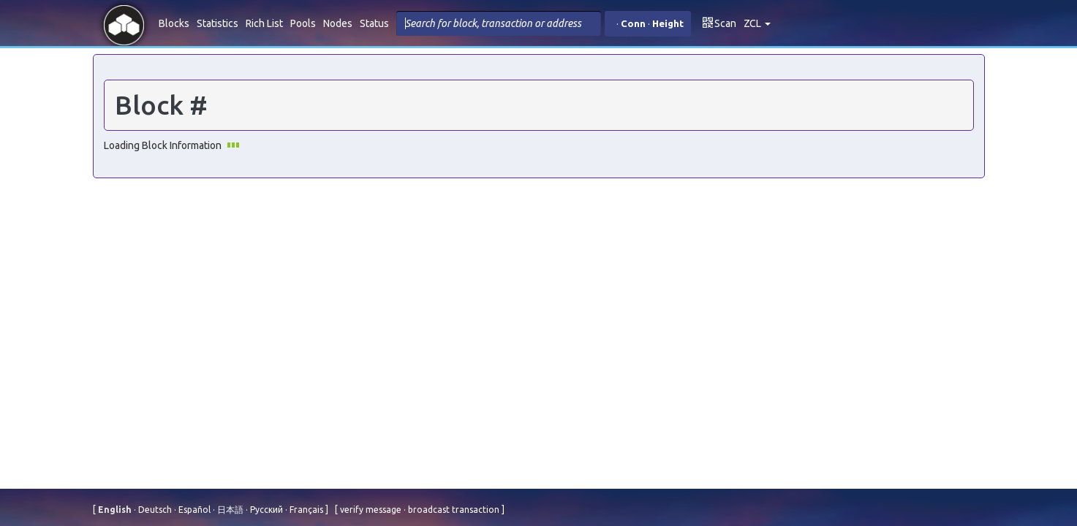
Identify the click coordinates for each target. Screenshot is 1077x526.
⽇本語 (229, 509)
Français (305, 509)
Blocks (174, 23)
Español (193, 509)
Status (374, 23)
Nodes (337, 23)
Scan (719, 23)
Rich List (264, 23)
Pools (303, 23)
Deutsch (154, 509)
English (116, 509)
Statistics (217, 23)
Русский (265, 509)
